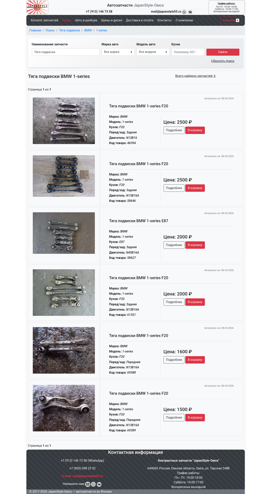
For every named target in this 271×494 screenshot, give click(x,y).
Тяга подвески (69, 30)
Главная (35, 30)
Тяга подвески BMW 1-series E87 (138, 220)
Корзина (231, 20)
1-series (101, 30)
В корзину (195, 130)
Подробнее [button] (174, 130)
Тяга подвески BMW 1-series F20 (138, 106)
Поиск (50, 30)
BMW (88, 30)
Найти (222, 52)
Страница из (39, 89)
